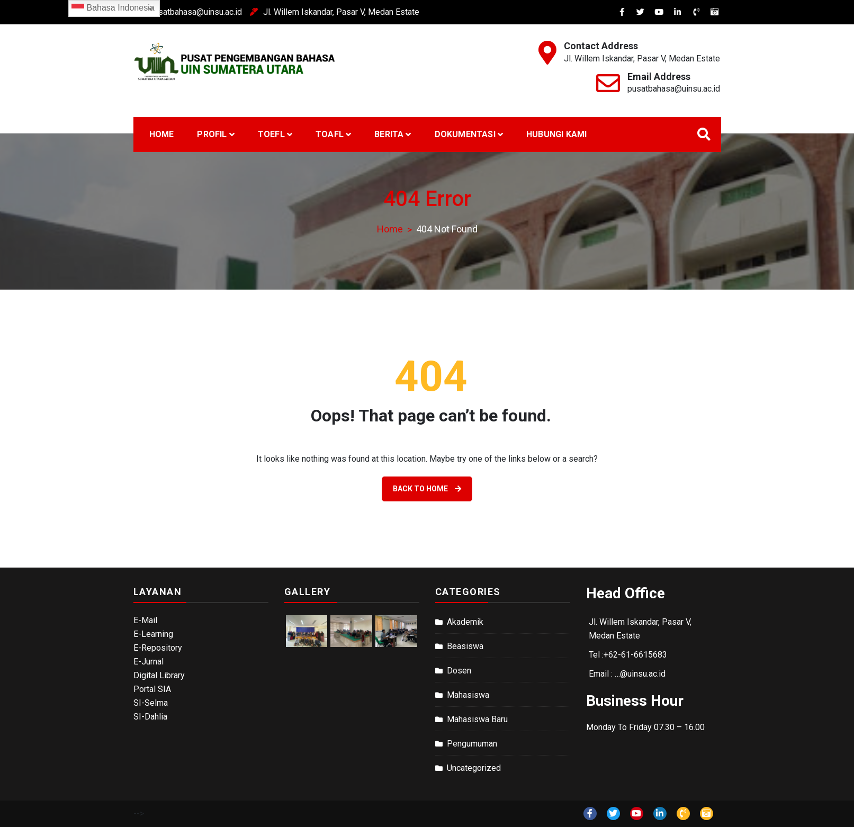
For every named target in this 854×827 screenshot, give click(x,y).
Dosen (459, 671)
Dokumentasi (465, 134)
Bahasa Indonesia (113, 8)
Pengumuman (472, 744)
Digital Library (159, 675)
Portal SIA (152, 689)
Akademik (465, 622)
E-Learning (153, 634)
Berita (388, 134)
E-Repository (157, 648)
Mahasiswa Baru (477, 719)
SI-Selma (150, 703)
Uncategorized (474, 768)
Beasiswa (465, 646)
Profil (212, 134)
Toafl (330, 134)
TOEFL (271, 134)
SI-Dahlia (150, 717)
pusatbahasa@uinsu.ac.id (165, 12)
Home (161, 134)
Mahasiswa (468, 695)
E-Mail (145, 620)
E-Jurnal (148, 662)
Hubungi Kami (556, 134)
